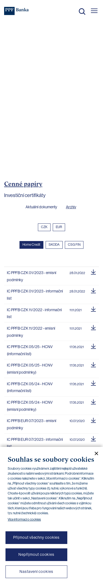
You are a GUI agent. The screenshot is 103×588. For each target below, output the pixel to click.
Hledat (82, 11)
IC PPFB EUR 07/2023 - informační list (35, 443)
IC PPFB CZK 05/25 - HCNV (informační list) (30, 350)
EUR (59, 227)
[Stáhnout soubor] (93, 271)
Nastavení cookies (36, 571)
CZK (44, 227)
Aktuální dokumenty (41, 207)
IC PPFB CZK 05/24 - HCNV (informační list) (30, 387)
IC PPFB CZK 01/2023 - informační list (35, 294)
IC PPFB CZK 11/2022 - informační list (34, 313)
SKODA (54, 245)
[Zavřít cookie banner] (94, 453)
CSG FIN (74, 245)
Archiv (71, 207)
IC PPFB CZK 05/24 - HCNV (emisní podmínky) (30, 406)
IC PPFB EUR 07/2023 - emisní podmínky (31, 424)
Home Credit (31, 245)
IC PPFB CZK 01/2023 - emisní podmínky (31, 276)
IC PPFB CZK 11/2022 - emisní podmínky (31, 332)
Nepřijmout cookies (36, 554)
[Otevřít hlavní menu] (94, 10)
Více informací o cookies (24, 519)
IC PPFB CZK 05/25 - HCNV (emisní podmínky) (30, 368)
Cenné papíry (23, 183)
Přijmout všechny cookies (36, 537)
